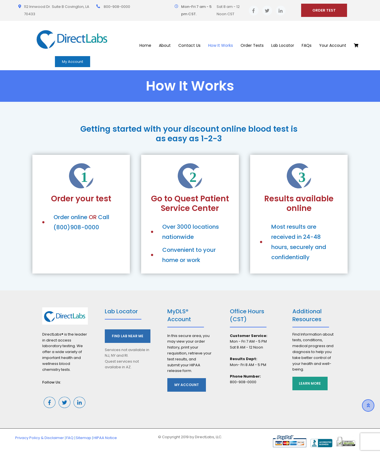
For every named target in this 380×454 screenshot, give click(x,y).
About (165, 45)
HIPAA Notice (105, 437)
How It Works (220, 45)
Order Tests (252, 45)
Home (145, 45)
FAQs (307, 45)
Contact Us (189, 45)
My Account (72, 61)
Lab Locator (282, 45)
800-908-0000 (117, 6)
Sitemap (83, 437)
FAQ (70, 437)
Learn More (310, 383)
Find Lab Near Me (127, 336)
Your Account (332, 45)
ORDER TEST (324, 10)
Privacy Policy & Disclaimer (39, 437)
